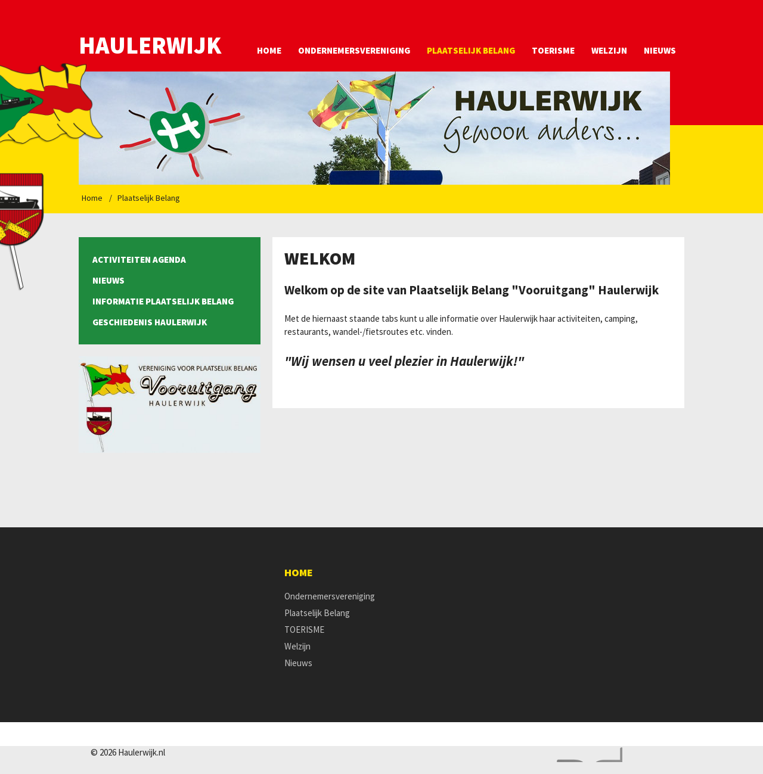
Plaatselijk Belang (471, 50)
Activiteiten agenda (139, 259)
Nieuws (660, 50)
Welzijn (609, 50)
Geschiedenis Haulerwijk (149, 322)
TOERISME (553, 50)
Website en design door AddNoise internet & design (586, 754)
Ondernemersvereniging (354, 50)
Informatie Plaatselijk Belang (163, 301)
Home (269, 50)
